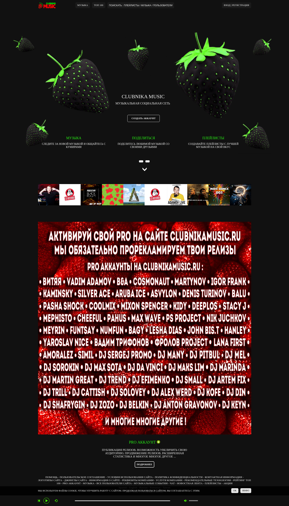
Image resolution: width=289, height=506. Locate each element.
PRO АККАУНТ (72, 483)
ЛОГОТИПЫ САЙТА (50, 480)
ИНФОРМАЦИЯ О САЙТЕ (104, 480)
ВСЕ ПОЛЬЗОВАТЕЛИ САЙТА (114, 483)
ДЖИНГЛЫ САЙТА (75, 480)
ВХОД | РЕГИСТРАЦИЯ (236, 5)
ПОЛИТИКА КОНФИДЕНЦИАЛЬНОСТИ (179, 477)
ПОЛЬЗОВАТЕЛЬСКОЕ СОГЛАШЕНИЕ (82, 477)
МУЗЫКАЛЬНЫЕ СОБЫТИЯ (151, 483)
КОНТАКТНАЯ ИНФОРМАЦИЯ (223, 477)
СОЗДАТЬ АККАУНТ (143, 118)
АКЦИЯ (227, 483)
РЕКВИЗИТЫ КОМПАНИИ (138, 480)
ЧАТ (172, 483)
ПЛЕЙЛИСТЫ (213, 483)
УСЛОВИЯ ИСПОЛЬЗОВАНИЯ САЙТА (130, 477)
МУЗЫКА (82, 5)
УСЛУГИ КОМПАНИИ (169, 480)
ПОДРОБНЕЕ (144, 464)
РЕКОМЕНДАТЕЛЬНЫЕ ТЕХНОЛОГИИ (208, 480)
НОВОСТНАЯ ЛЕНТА (190, 483)
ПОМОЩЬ (51, 477)
